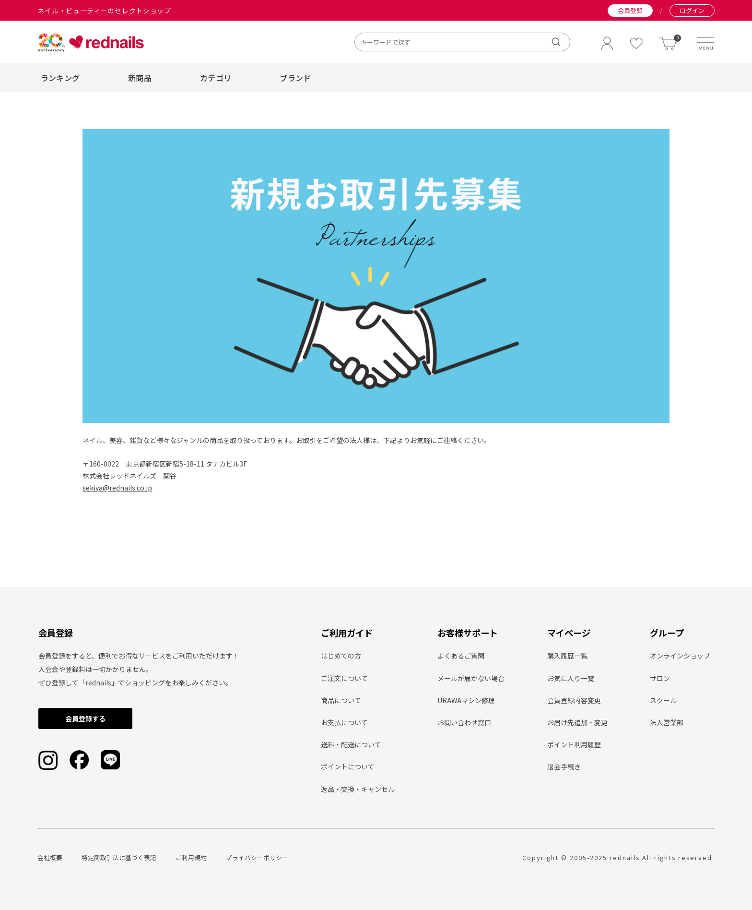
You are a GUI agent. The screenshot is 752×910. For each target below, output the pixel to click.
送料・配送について (351, 744)
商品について (341, 700)
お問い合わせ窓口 (464, 722)
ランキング (60, 78)
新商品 (140, 78)
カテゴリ (215, 78)
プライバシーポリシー (257, 857)
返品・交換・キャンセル (358, 789)
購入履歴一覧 (567, 655)
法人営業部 (666, 722)
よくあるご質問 (460, 655)
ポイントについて (348, 766)
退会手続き (564, 766)
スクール (663, 700)
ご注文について (344, 678)
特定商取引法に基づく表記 (119, 857)
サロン (660, 678)
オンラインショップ (680, 655)
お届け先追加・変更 (577, 722)
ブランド (295, 78)
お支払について (344, 722)
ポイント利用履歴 (574, 744)
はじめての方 (341, 655)
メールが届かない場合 (471, 678)
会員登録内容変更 (574, 700)
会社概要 (49, 857)
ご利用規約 (191, 857)
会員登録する (85, 718)
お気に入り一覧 (570, 678)
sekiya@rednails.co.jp (117, 487)
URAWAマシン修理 (466, 700)
